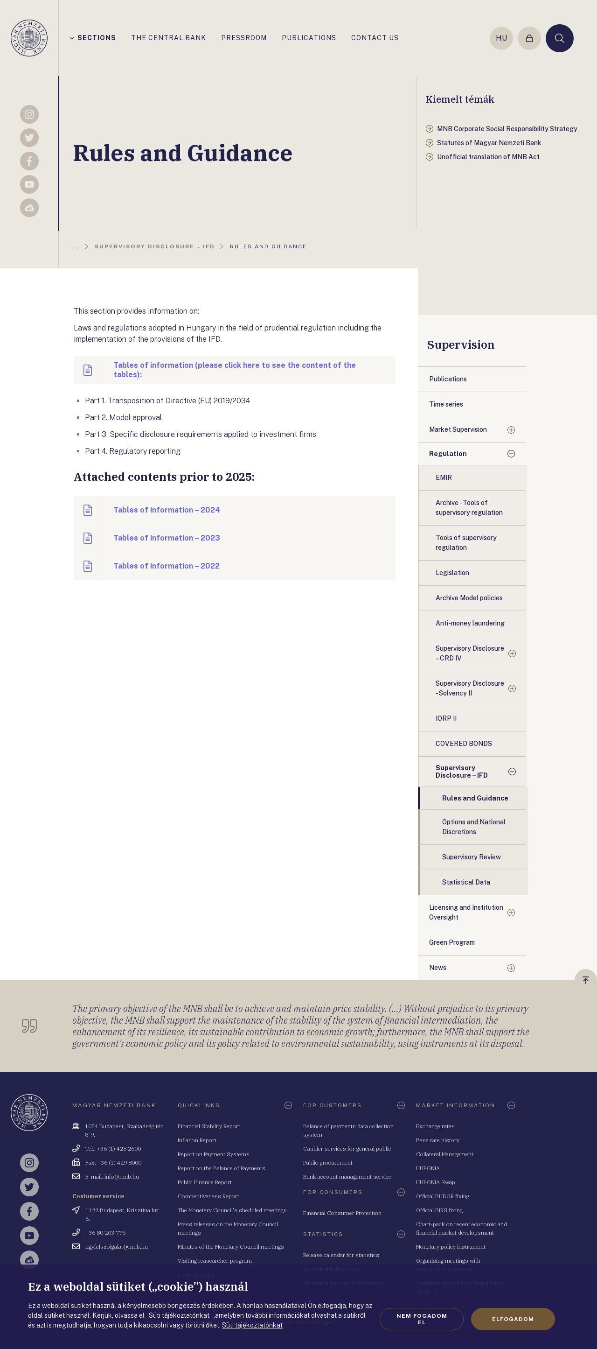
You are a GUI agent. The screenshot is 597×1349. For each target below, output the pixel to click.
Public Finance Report (205, 1182)
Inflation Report (197, 1140)
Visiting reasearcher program (215, 1260)
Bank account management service (347, 1176)
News (437, 967)
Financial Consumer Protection (342, 1212)
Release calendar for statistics (341, 1254)
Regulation (448, 453)
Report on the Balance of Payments (221, 1168)
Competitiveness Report (208, 1196)
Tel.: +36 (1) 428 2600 (113, 1148)
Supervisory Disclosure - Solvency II (470, 688)
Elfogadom (513, 1319)
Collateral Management (444, 1154)
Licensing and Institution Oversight (466, 912)
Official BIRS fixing (439, 1210)
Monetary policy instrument (451, 1246)
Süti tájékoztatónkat (252, 1325)
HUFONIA (428, 1168)
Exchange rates (435, 1126)
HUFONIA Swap (435, 1182)
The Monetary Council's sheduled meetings (232, 1210)
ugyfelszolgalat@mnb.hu (116, 1246)
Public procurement (328, 1162)
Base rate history (437, 1140)
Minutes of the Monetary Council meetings (231, 1246)
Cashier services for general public (347, 1148)
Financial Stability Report (209, 1126)
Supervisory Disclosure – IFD (462, 771)
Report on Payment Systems (214, 1154)
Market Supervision (458, 429)
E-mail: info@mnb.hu (112, 1176)
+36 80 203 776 (105, 1232)
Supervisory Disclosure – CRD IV (470, 653)
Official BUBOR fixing (442, 1196)
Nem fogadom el (421, 1319)
